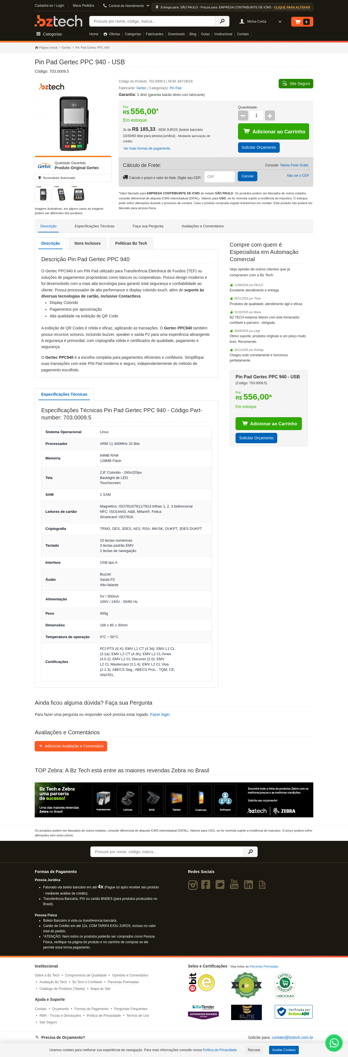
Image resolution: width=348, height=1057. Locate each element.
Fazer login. (160, 714)
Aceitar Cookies (284, 1050)
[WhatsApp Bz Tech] (334, 1044)
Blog (192, 34)
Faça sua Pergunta (148, 226)
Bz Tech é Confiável (87, 982)
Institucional (223, 34)
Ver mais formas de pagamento (146, 148)
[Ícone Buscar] (222, 21)
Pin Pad (175, 88)
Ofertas (111, 34)
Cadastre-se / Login (49, 6)
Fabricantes (154, 34)
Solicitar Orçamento (259, 147)
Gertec (66, 47)
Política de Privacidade (104, 1016)
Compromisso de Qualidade (86, 975)
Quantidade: (248, 107)
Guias (205, 34)
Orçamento (60, 1009)
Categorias (133, 34)
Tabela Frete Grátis (294, 165)
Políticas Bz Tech (131, 243)
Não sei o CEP (298, 176)
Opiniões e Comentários (130, 975)
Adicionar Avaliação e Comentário (71, 746)
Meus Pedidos (83, 6)
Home (93, 34)
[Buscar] (152, 21)
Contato (243, 34)
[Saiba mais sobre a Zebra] (174, 800)
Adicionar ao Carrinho (274, 131)
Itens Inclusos (87, 243)
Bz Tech (58, 21)
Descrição (48, 226)
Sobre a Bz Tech (47, 975)
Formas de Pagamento (91, 1009)
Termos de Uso (137, 1016)
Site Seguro (48, 1022)
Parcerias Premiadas (123, 982)
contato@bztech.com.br (292, 1037)
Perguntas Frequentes (130, 1009)
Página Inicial (46, 48)
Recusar (254, 1050)
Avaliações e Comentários (203, 226)
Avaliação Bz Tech (53, 982)
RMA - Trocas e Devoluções (60, 1016)
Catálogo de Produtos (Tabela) (62, 989)
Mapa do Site (100, 989)
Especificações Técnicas (94, 226)
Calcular (247, 176)
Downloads (176, 34)
